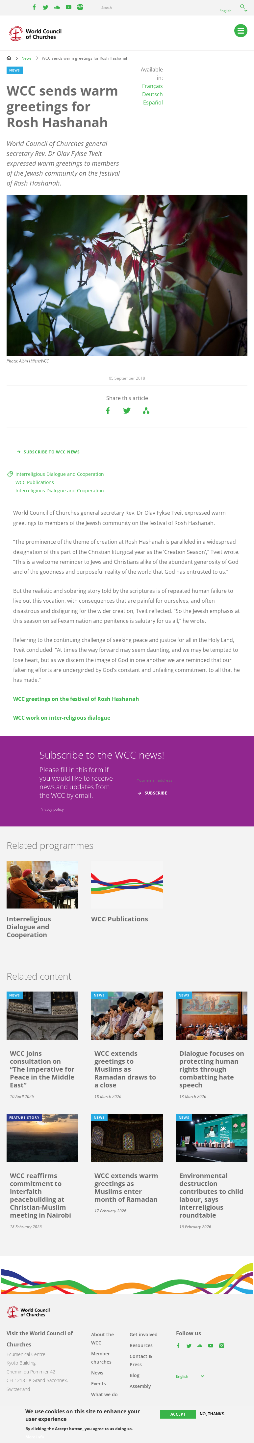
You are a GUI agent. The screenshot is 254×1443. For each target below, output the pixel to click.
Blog (135, 1375)
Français (152, 86)
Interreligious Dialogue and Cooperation (59, 474)
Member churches (101, 1357)
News (26, 58)
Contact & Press (141, 1360)
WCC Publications (34, 482)
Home (9, 58)
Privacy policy (51, 809)
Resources (141, 1345)
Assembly (140, 1386)
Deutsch (152, 94)
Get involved (144, 1334)
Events (98, 1383)
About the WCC (102, 1338)
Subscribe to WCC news (52, 452)
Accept (178, 1414)
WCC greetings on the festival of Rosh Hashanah (76, 699)
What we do (104, 1394)
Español (153, 102)
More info (34, 1437)
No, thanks (212, 1414)
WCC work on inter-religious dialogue (61, 717)
